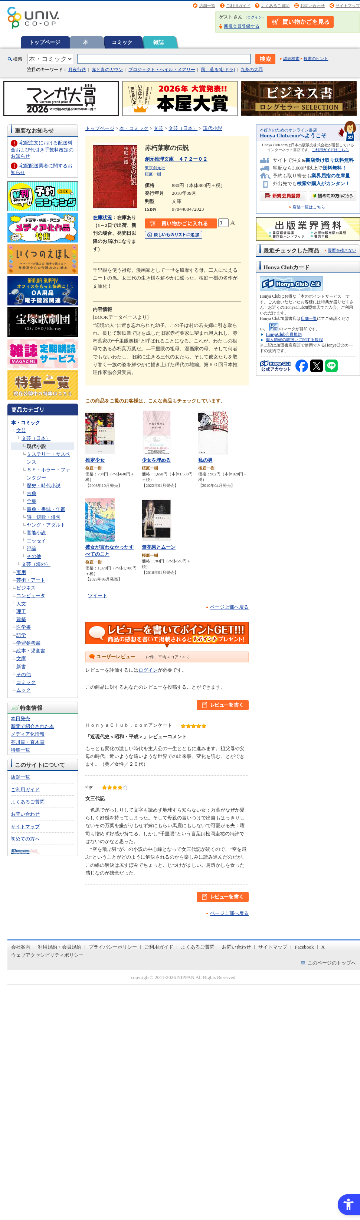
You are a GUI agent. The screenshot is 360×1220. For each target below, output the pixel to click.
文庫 (21, 658)
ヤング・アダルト (46, 525)
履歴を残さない (342, 250)
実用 (21, 572)
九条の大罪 (251, 69)
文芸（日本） (36, 438)
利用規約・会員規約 (59, 947)
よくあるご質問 (275, 5)
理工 (21, 611)
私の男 (205, 460)
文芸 (21, 430)
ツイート (97, 595)
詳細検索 (291, 58)
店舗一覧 (207, 5)
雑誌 (158, 42)
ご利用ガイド (238, 5)
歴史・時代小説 (43, 485)
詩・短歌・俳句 (43, 517)
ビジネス (26, 588)
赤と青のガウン (107, 69)
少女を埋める (156, 460)
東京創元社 (155, 168)
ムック (23, 690)
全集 (31, 501)
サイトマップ (348, 5)
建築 (21, 619)
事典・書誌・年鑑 (46, 509)
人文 (21, 603)
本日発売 (20, 718)
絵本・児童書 (30, 651)
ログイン (254, 17)
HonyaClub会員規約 (284, 334)
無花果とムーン (159, 547)
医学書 (23, 627)
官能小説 (36, 532)
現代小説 (36, 446)
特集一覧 (20, 750)
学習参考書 (28, 643)
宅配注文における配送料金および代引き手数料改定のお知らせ (42, 149)
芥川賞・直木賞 (28, 742)
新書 (21, 666)
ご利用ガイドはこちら (330, 150)
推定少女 (95, 460)
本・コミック (25, 422)
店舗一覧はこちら (308, 207)
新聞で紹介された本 (32, 726)
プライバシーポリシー (113, 947)
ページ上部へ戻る (229, 607)
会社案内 (20, 947)
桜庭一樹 (153, 174)
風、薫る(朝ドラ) (218, 69)
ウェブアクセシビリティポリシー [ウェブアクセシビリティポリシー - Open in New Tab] (47, 955)
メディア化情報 (28, 734)
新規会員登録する (241, 26)
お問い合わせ (312, 5)
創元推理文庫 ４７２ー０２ (176, 159)
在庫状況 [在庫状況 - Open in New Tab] (102, 217)
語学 (21, 635)
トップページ (44, 42)
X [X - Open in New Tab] (323, 947)
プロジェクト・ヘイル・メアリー (161, 69)
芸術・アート (30, 580)
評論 (31, 548)
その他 (34, 556)
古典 (31, 493)
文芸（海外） (36, 564)
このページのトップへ (332, 963)
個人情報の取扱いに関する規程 (294, 339)
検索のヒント (316, 58)
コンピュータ (30, 595)
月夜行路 (77, 69)
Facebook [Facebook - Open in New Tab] (304, 947)
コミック (122, 42)
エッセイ (36, 541)
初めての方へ (25, 839)
